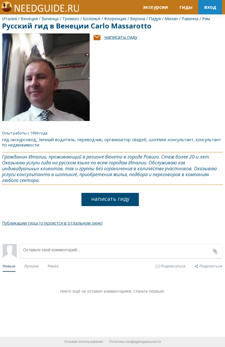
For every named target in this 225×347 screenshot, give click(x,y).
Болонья (91, 18)
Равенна (190, 18)
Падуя (155, 18)
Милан (171, 18)
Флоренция (115, 18)
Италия (9, 18)
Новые (9, 268)
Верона (137, 18)
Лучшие (31, 266)
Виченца (50, 18)
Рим (206, 18)
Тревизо (70, 18)
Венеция (29, 18)
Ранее (53, 266)
